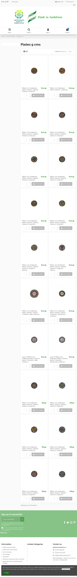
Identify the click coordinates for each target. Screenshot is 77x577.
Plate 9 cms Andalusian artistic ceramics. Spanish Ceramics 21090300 (30, 448)
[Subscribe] (22, 519)
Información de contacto (10, 549)
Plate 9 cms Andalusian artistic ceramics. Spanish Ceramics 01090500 (30, 178)
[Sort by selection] (60, 51)
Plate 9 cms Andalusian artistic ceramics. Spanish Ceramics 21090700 (58, 493)
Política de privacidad (9, 547)
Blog (74, 5)
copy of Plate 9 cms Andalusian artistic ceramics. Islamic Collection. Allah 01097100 (31, 359)
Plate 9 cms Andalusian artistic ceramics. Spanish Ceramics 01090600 (58, 178)
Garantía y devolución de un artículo (13, 559)
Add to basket (38, 95)
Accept (6, 572)
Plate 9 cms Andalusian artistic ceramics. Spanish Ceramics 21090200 (58, 404)
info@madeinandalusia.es (62, 555)
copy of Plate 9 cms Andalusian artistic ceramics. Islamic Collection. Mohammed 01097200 (59, 359)
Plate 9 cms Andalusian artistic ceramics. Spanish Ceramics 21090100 (30, 404)
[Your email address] (11, 519)
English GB (59, 1)
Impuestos (6, 556)
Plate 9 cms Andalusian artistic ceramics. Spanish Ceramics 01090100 (30, 89)
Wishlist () (70, 1)
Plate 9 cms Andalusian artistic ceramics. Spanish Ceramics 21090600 (30, 493)
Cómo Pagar (6, 554)
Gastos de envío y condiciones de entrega (12, 562)
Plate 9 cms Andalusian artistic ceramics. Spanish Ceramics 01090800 (58, 222)
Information (15, 1)
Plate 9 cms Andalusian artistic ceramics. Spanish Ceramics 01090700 (30, 222)
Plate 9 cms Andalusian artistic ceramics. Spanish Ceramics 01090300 (30, 134)
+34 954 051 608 (60, 552)
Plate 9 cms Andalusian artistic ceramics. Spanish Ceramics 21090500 (58, 448)
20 (70, 51)
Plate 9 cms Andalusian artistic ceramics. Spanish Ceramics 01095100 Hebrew (30, 267)
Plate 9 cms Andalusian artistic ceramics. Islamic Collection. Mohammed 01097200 (58, 313)
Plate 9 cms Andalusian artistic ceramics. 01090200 (59, 89)
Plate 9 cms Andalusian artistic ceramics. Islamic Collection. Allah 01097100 (30, 312)
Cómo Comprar (7, 552)
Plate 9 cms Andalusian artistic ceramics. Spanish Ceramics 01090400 (58, 134)
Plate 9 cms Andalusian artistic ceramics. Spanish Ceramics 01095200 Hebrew (58, 267)
